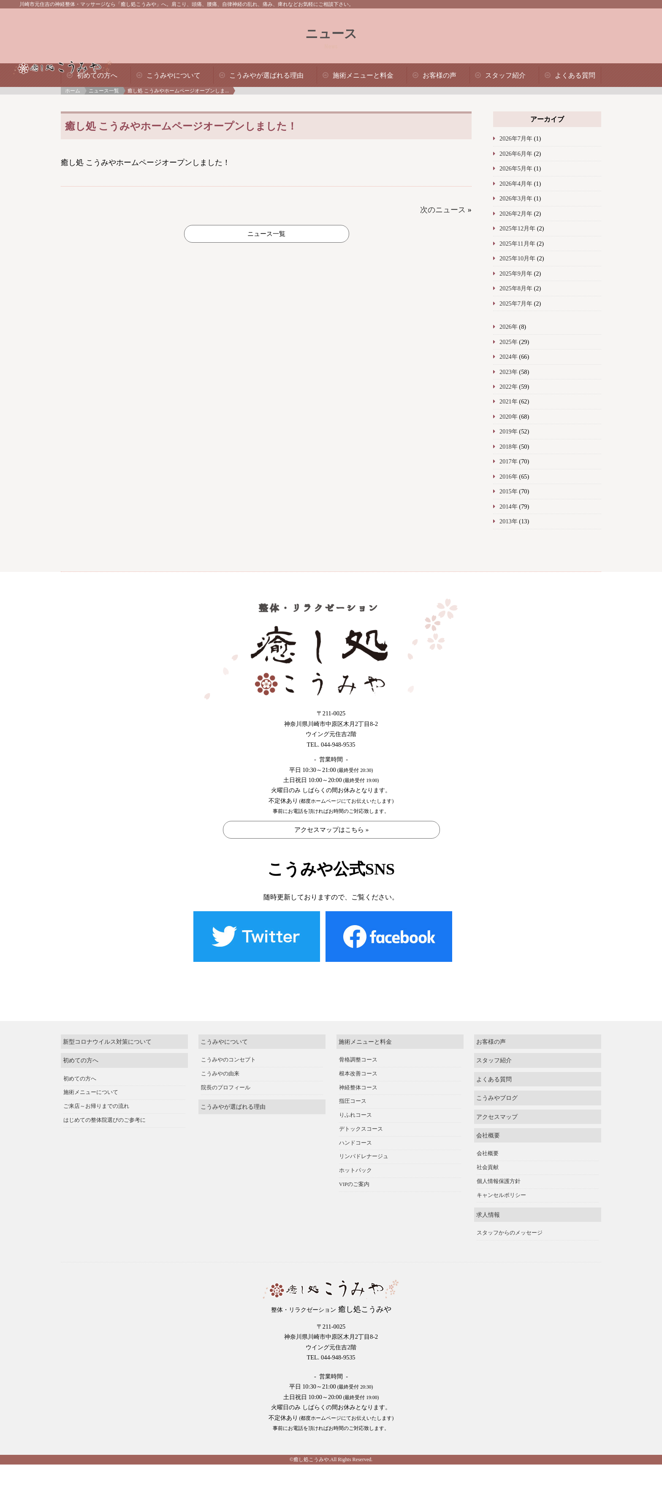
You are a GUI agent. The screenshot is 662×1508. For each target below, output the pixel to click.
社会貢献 (488, 1158)
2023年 (508, 371)
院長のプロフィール (225, 1078)
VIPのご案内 (354, 1175)
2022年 (508, 386)
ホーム (72, 91)
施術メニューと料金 (363, 75)
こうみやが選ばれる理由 (266, 75)
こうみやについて (174, 75)
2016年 (508, 476)
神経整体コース (358, 1078)
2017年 (508, 461)
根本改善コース (358, 1064)
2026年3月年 (515, 198)
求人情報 (488, 1205)
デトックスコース (361, 1120)
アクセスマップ (497, 1107)
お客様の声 (439, 75)
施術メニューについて (90, 1083)
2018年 (508, 446)
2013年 (508, 521)
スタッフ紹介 (505, 75)
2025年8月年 (515, 288)
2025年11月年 (517, 243)
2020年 (508, 416)
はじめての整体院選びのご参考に (104, 1111)
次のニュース (443, 210)
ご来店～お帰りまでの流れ (96, 1097)
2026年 (508, 326)
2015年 (508, 491)
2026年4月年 (515, 183)
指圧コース (352, 1092)
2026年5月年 (515, 168)
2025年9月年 (515, 273)
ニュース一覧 (104, 91)
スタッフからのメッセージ (510, 1223)
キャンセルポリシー (501, 1186)
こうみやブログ (497, 1088)
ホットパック (355, 1161)
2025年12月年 (517, 228)
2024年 (508, 356)
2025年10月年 (517, 258)
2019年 (508, 431)
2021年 (508, 401)
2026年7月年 (515, 138)
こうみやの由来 (220, 1064)
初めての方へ (97, 75)
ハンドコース (355, 1134)
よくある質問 (575, 75)
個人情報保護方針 (499, 1172)
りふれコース (355, 1106)
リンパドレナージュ (363, 1148)
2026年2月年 (515, 213)
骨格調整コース (358, 1050)
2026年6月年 (515, 153)
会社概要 (488, 1126)
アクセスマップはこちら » (331, 829)
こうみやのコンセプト (228, 1050)
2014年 (508, 506)
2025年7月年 (515, 303)
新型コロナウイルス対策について (107, 1032)
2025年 (508, 341)
